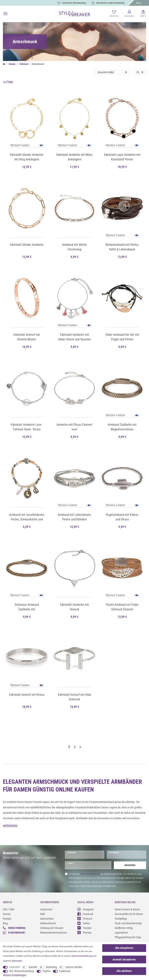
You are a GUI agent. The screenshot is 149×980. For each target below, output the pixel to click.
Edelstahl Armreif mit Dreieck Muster (26, 337)
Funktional (64, 971)
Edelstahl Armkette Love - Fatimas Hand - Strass (27, 427)
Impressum (46, 909)
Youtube (84, 927)
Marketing (51, 967)
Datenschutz (47, 918)
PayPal (46, 971)
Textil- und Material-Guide (128, 923)
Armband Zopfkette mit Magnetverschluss (122, 427)
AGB (42, 914)
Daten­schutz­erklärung (82, 956)
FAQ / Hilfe (8, 909)
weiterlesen (10, 825)
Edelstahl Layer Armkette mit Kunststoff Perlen (122, 157)
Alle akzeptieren (124, 947)
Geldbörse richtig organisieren (124, 930)
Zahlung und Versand (51, 927)
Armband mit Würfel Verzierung (74, 247)
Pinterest (84, 918)
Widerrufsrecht (48, 923)
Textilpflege (121, 918)
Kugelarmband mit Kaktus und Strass (122, 517)
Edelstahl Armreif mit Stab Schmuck (74, 697)
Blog (138, 3)
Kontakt (7, 918)
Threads (84, 932)
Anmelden (129, 865)
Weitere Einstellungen (14, 975)
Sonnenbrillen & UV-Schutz (129, 914)
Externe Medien (74, 967)
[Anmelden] (129, 14)
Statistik (33, 967)
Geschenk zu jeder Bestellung (110, 3)
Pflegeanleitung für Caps (128, 937)
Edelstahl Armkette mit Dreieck (74, 607)
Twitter (83, 923)
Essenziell (14, 967)
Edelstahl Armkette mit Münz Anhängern (74, 157)
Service (7, 914)
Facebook (85, 914)
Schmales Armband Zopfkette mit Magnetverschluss (27, 607)
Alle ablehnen (124, 970)
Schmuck (23, 64)
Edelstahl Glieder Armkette (26, 245)
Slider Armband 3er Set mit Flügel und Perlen (122, 337)
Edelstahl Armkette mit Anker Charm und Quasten (74, 337)
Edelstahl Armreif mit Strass (26, 694)
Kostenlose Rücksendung (74, 3)
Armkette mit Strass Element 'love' (74, 427)
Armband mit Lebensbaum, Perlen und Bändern (74, 517)
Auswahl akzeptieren (124, 959)
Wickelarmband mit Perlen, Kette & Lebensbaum (122, 247)
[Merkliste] (114, 14)
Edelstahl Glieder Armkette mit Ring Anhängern (26, 157)
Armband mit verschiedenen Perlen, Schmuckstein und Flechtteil (26, 517)
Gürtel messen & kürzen (127, 909)
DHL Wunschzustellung (21, 971)
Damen (12, 64)
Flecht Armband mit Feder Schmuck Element (122, 607)
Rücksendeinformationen (53, 932)
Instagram (85, 909)
